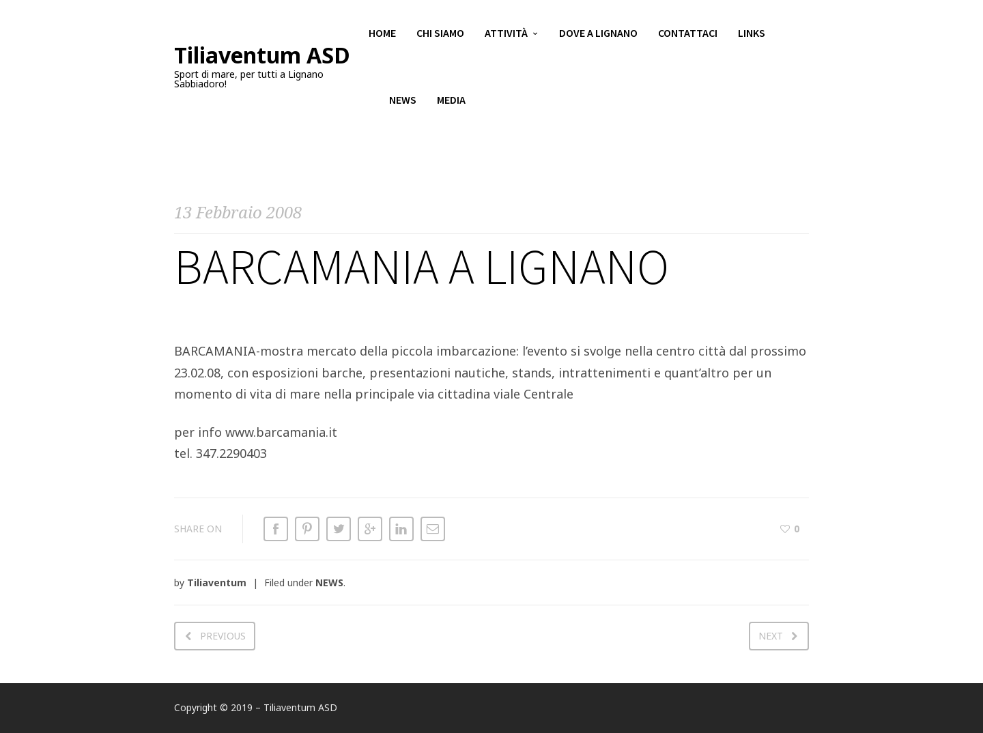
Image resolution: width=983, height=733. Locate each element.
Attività (506, 34)
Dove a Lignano (598, 34)
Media (451, 102)
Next (770, 635)
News (402, 102)
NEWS (329, 582)
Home (382, 34)
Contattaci (687, 34)
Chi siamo (440, 34)
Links (751, 34)
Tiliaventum (216, 582)
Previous (223, 635)
